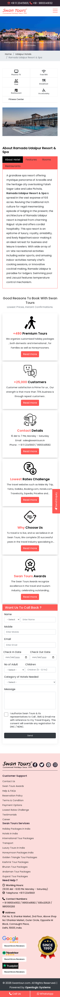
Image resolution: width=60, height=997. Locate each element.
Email (7, 639)
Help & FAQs (9, 790)
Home (8, 54)
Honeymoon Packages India (17, 852)
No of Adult (11, 664)
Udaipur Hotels (23, 54)
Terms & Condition (13, 800)
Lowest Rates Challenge (15, 809)
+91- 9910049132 (42, 3)
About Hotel (12, 159)
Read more (30, 354)
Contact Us (8, 781)
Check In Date (12, 652)
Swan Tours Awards (13, 786)
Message (9, 689)
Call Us (15, 994)
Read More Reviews (14, 945)
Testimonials (9, 814)
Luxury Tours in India (13, 847)
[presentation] (6, 123)
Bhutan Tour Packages (15, 866)
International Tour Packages (18, 838)
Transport (7, 843)
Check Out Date (40, 652)
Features (31, 159)
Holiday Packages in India (16, 828)
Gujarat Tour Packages (15, 876)
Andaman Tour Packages (16, 871)
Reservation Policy (12, 795)
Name (8, 614)
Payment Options (12, 805)
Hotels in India (10, 833)
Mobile (8, 626)
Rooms (46, 159)
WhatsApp (45, 994)
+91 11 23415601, (20, 3)
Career (6, 819)
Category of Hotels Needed (21, 677)
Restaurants (12, 166)
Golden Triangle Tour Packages (19, 857)
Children (30, 664)
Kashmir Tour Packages (15, 862)
